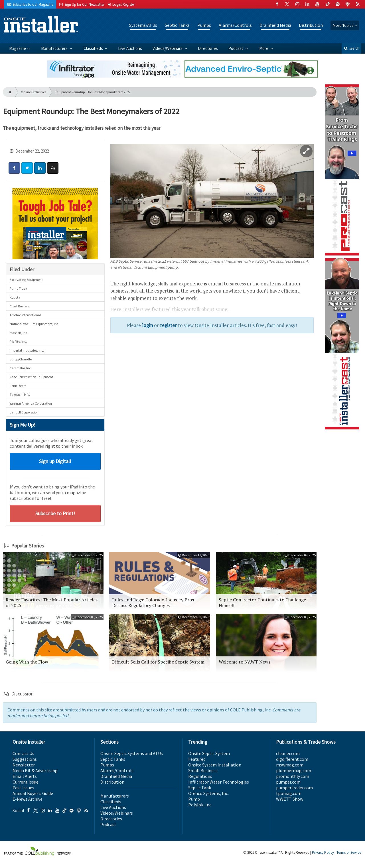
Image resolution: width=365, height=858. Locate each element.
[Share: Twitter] (27, 168)
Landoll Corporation (24, 412)
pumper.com (288, 782)
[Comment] (52, 168)
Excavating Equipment (26, 279)
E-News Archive (27, 799)
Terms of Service (348, 852)
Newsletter (24, 765)
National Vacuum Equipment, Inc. (34, 324)
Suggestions (25, 759)
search (351, 48)
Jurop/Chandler (21, 359)
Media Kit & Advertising (35, 770)
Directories (208, 48)
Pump (194, 799)
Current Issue (25, 782)
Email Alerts (25, 776)
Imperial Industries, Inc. (27, 350)
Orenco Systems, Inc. (208, 793)
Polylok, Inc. (200, 805)
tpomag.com (288, 793)
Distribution (311, 25)
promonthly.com (292, 776)
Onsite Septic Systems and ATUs (131, 753)
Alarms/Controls (235, 25)
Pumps (204, 25)
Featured (197, 759)
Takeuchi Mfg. (20, 394)
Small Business (203, 770)
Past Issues (23, 787)
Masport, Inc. (19, 332)
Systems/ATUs (143, 25)
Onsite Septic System (209, 753)
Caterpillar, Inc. (21, 368)
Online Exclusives (33, 92)
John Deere (18, 386)
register (168, 325)
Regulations (200, 776)
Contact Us (23, 753)
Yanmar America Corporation (31, 403)
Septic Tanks (177, 25)
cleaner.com (288, 753)
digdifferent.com (292, 759)
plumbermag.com (293, 770)
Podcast (236, 48)
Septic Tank (199, 787)
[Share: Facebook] (14, 168)
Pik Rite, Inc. (18, 341)
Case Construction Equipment (31, 377)
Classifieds (94, 48)
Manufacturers (54, 48)
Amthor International (25, 315)
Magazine (17, 48)
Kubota (15, 297)
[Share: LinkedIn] (40, 168)
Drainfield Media (275, 25)
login (147, 325)
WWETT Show (289, 799)
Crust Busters (19, 306)
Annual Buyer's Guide (33, 793)
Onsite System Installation (214, 765)
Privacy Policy (323, 852)
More (264, 48)
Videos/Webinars (168, 48)
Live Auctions (130, 48)
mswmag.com (289, 765)
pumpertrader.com (294, 787)
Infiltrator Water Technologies (218, 782)
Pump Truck (18, 288)
